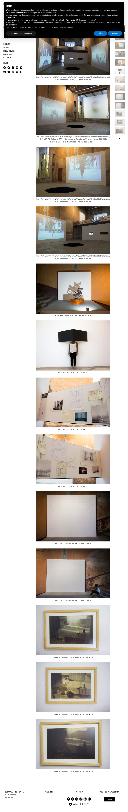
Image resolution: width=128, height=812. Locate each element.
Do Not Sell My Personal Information (81, 20)
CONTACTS (7, 57)
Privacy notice (10, 794)
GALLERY (6, 44)
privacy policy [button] (11, 25)
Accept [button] (115, 33)
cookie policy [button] (51, 13)
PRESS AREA (7, 54)
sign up (109, 799)
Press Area (49, 792)
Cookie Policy (10, 797)
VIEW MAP (6, 47)
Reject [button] (100, 33)
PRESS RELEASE (9, 50)
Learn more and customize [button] (21, 33)
